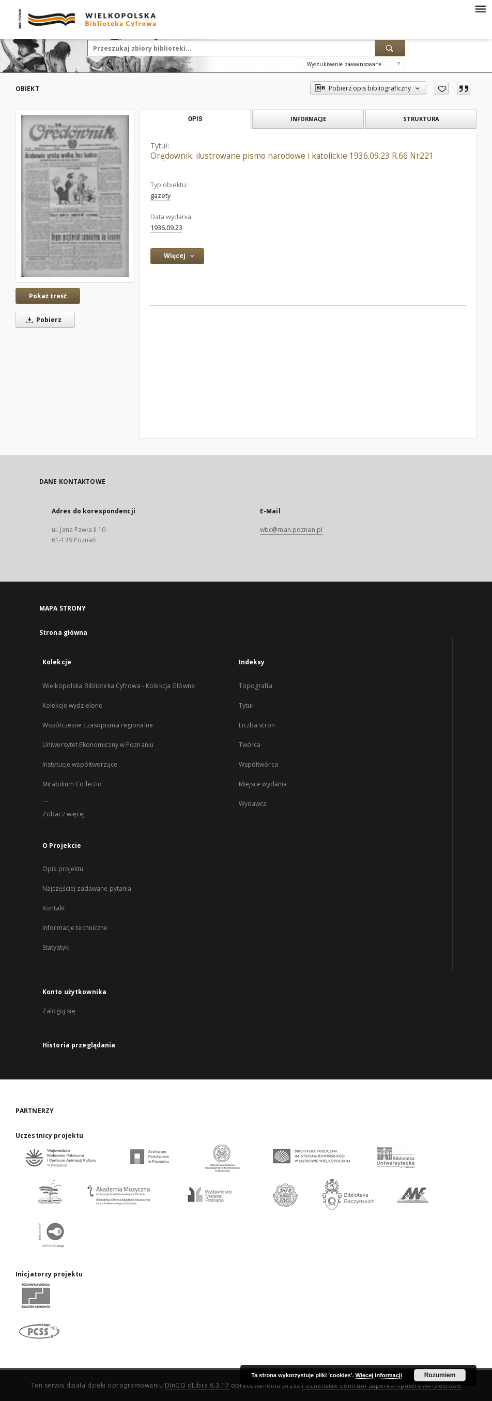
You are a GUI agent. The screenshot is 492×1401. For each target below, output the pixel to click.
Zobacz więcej (63, 814)
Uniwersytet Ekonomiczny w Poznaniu (97, 744)
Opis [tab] (195, 119)
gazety (160, 195)
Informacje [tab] (308, 119)
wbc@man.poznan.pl (291, 529)
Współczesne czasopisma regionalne (97, 725)
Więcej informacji (379, 1375)
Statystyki (56, 947)
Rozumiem (440, 1375)
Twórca (250, 744)
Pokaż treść (48, 296)
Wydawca (253, 803)
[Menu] (480, 8)
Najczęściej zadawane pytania (86, 888)
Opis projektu (63, 868)
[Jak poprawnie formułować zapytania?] (398, 64)
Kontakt (53, 908)
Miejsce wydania (263, 784)
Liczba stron (257, 725)
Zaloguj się (58, 1011)
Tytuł (246, 705)
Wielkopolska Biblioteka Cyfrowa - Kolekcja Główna (118, 685)
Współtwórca (258, 764)
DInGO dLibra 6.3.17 (197, 1385)
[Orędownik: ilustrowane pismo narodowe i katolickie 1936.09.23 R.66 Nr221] (75, 196)
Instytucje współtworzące (79, 764)
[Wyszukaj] (390, 48)
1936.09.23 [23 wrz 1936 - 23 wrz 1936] (166, 227)
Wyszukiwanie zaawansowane (344, 64)
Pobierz (42, 320)
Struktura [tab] (421, 119)
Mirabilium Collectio (72, 784)
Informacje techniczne (75, 927)
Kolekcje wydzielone (72, 705)
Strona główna (63, 632)
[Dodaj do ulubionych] (442, 88)
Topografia (255, 685)
